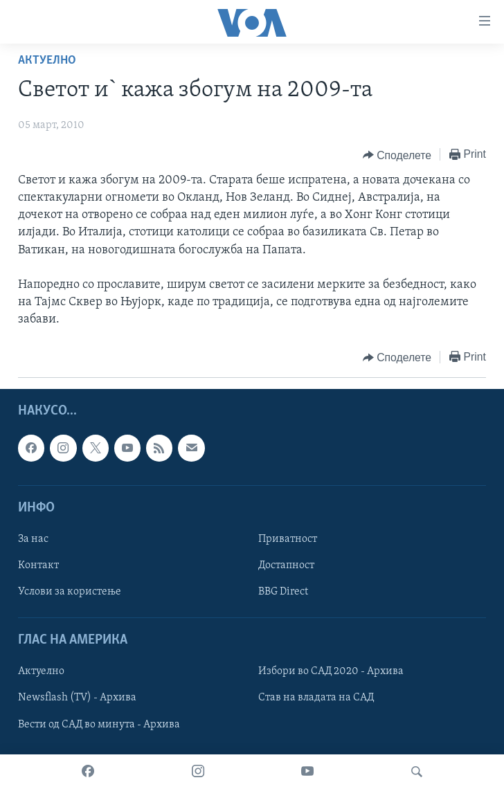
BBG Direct (283, 591)
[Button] (397, 155)
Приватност (287, 539)
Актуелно (47, 60)
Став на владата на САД (316, 697)
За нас (33, 539)
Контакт (38, 565)
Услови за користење (69, 591)
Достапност (286, 565)
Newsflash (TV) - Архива (77, 697)
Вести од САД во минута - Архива (99, 723)
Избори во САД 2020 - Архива (331, 671)
